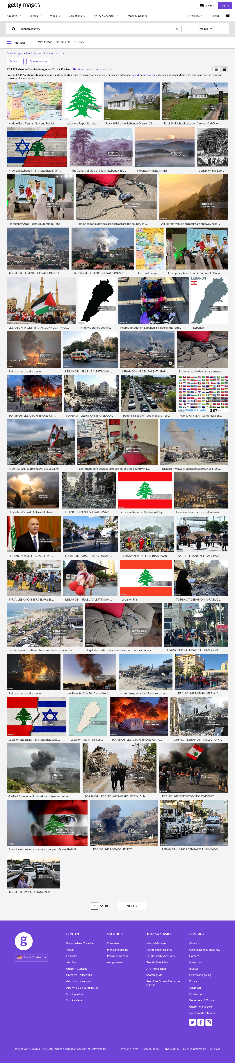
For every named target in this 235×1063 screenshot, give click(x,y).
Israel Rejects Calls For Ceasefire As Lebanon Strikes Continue (103, 693)
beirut (15, 61)
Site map (215, 1048)
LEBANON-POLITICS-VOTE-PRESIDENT (35, 555)
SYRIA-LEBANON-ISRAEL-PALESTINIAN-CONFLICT (43, 599)
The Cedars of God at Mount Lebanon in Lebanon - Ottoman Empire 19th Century (122, 170)
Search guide (154, 974)
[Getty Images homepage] (24, 5)
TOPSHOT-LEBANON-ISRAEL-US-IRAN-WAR (38, 415)
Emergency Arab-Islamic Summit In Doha (34, 223)
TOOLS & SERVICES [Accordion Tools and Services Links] (159, 934)
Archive (71, 962)
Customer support (200, 1006)
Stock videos (74, 1000)
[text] (97, 29)
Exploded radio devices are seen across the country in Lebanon (117, 223)
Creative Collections (79, 974)
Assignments (115, 962)
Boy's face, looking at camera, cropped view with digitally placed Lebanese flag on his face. (65, 849)
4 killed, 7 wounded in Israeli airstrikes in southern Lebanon (45, 796)
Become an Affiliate (201, 1000)
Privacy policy (171, 1048)
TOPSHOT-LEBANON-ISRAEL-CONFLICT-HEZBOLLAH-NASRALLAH (112, 415)
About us (195, 943)
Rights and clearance (159, 949)
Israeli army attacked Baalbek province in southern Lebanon (158, 693)
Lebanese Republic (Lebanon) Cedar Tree (92, 123)
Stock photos (74, 994)
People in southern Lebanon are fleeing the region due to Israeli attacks (164, 327)
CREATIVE (45, 42)
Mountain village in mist (152, 170)
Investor (194, 968)
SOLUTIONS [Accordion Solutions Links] (115, 934)
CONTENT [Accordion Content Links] (73, 934)
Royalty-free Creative (80, 943)
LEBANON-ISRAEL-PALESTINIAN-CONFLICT (95, 371)
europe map (38, 61)
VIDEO (79, 42)
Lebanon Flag (130, 599)
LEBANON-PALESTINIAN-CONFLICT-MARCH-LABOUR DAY (49, 327)
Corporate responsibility (204, 949)
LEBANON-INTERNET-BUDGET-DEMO (187, 796)
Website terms (129, 1048)
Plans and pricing (117, 949)
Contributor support (79, 981)
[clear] (178, 28)
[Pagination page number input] (94, 906)
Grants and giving (200, 974)
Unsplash (195, 987)
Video (70, 949)
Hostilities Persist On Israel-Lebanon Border (36, 512)
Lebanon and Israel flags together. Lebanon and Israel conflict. (47, 739)
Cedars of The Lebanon (213, 170)
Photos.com (196, 994)
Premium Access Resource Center (163, 983)
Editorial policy (151, 1048)
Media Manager (156, 943)
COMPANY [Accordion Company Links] (196, 934)
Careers (194, 956)
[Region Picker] (31, 957)
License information (194, 1048)
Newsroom (196, 962)
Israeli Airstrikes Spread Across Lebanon (33, 468)
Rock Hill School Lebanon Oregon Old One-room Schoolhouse (145, 123)
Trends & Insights (157, 962)
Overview (113, 943)
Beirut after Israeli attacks (25, 371)
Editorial (71, 956)
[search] (15, 28)
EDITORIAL (63, 42)
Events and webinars (202, 1013)
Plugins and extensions (160, 956)
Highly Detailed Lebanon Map (99, 327)
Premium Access (117, 956)
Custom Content (76, 968)
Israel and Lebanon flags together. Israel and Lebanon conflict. (47, 170)
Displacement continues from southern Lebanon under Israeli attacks (51, 650)
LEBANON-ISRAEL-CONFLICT (112, 849)
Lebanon (198, 327)
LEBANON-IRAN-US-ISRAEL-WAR (86, 512)
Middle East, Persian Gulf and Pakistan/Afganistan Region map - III (50, 123)
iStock (193, 981)
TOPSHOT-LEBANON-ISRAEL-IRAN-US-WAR (103, 273)
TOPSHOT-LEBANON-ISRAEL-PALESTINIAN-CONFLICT (46, 273)
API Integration (156, 968)
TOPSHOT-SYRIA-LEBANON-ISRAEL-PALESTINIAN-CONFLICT (50, 892)
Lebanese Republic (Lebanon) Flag (141, 512)
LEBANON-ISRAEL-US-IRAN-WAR (144, 555)
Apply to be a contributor (82, 987)
